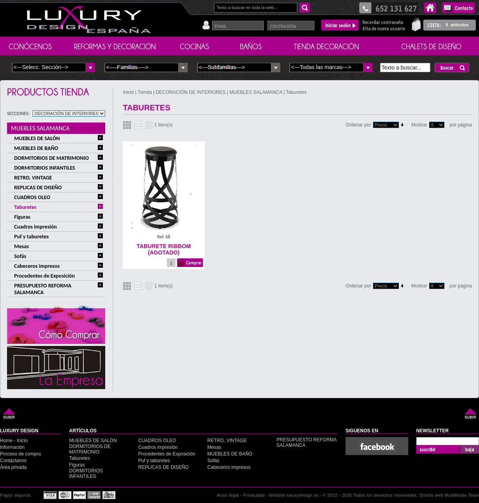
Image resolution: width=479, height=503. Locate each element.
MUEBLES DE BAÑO (36, 148)
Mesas (21, 246)
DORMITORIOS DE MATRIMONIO (51, 158)
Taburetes (25, 207)
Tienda (145, 92)
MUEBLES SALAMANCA (40, 128)
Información (12, 447)
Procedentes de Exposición (44, 276)
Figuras (22, 217)
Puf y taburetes (31, 236)
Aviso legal (228, 495)
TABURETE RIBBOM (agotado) (164, 249)
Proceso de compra (20, 454)
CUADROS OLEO (32, 197)
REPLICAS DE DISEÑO (38, 187)
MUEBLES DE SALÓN (37, 138)
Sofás (20, 256)
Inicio (129, 92)
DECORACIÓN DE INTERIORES (191, 92)
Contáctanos (13, 460)
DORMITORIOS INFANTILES (44, 168)
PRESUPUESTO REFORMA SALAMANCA (42, 289)
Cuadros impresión (35, 226)
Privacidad (254, 495)
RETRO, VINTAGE (33, 177)
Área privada (13, 467)
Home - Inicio (14, 440)
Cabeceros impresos (37, 266)
